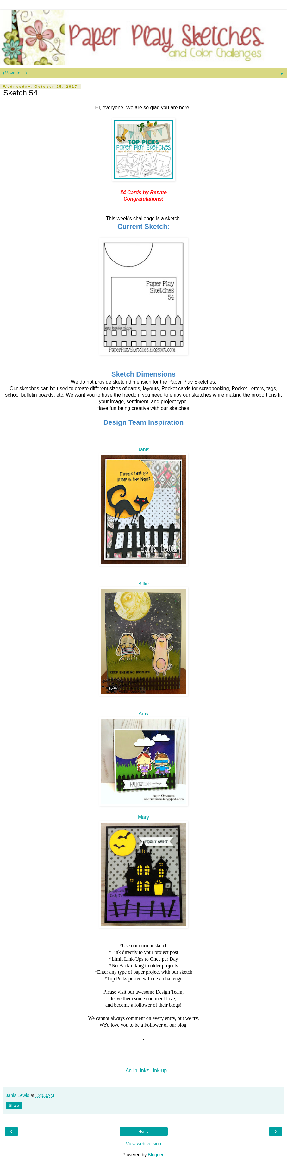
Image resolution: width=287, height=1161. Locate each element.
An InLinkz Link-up (146, 1070)
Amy (144, 713)
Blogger (155, 1154)
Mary (143, 817)
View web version (143, 1143)
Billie (143, 583)
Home (143, 1131)
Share (14, 1105)
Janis (143, 449)
